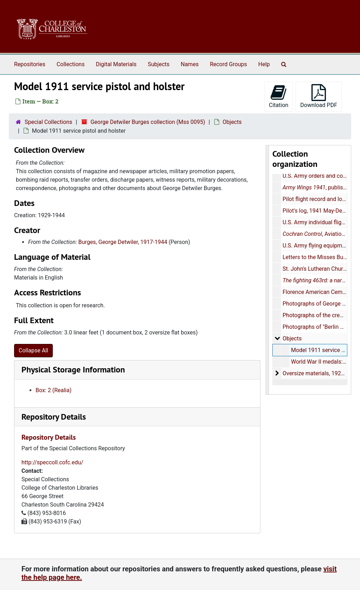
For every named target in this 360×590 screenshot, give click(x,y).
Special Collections (48, 122)
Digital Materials (116, 64)
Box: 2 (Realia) (53, 390)
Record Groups (228, 64)
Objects (232, 122)
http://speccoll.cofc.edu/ (52, 462)
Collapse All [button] (33, 350)
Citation (278, 96)
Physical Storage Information (73, 369)
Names (190, 64)
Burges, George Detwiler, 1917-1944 (123, 242)
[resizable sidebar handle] (267, 269)
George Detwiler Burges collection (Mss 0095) (147, 122)
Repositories (29, 64)
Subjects (158, 64)
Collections (71, 64)
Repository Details (53, 416)
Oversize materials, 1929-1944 (320, 373)
